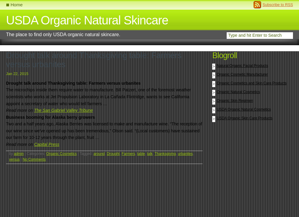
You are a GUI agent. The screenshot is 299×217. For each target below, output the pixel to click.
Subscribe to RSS (278, 4)
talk (150, 154)
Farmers (128, 154)
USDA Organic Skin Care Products (244, 118)
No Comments (34, 159)
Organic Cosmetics (61, 154)
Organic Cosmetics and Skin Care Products (251, 83)
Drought (113, 154)
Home (17, 4)
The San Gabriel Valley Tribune (63, 110)
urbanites (185, 154)
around (99, 154)
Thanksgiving (165, 154)
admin (19, 154)
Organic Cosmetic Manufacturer (242, 74)
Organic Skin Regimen (235, 101)
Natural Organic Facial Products (242, 66)
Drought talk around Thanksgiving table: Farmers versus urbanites (93, 60)
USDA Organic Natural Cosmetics (244, 109)
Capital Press (46, 144)
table (141, 154)
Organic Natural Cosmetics (238, 92)
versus (14, 159)
